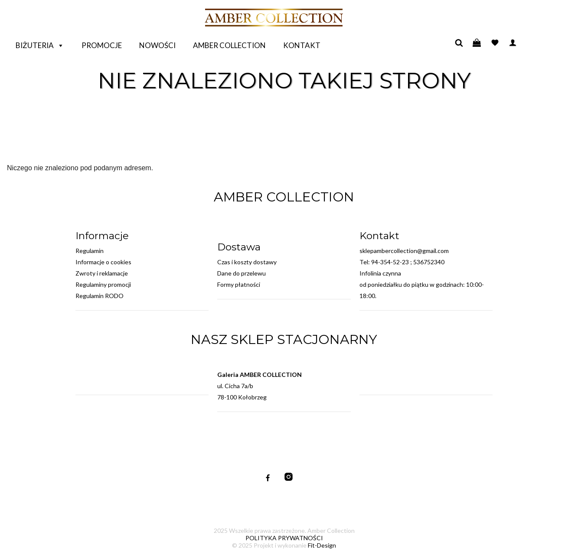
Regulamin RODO (99, 295)
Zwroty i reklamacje (101, 273)
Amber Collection (229, 45)
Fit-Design (322, 545)
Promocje (102, 45)
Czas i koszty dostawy (247, 262)
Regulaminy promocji (103, 284)
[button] (60, 45)
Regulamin (89, 250)
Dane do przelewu (241, 273)
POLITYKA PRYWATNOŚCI (284, 538)
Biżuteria (40, 45)
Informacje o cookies (103, 262)
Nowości (157, 45)
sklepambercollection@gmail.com (404, 250)
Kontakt (301, 45)
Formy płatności (238, 284)
